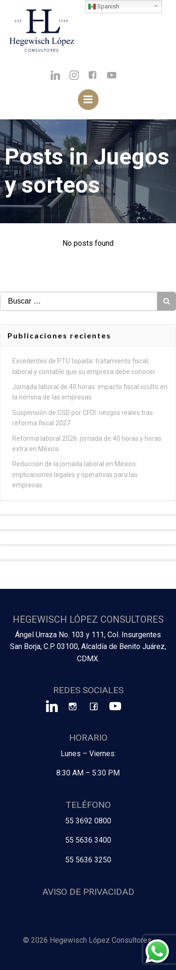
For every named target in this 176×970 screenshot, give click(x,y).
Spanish (103, 6)
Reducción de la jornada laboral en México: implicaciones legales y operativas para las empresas (75, 474)
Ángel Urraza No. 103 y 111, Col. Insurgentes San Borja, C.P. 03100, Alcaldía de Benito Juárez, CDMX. (88, 646)
